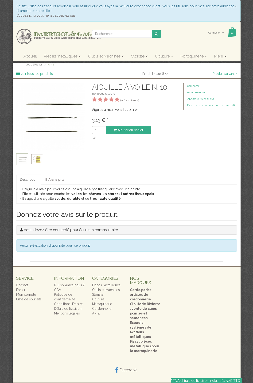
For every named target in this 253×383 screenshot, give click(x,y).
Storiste (139, 56)
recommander (196, 92)
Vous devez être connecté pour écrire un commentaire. (71, 230)
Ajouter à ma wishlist (200, 98)
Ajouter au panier (128, 130)
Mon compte (26, 294)
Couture (164, 56)
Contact (22, 285)
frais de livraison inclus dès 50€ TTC (212, 381)
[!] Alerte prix (54, 179)
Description (28, 179)
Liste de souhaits (29, 299)
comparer (193, 86)
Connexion (216, 32)
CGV (57, 290)
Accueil (30, 56)
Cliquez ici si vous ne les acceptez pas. (46, 15)
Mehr (220, 56)
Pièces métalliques (62, 56)
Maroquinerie (193, 56)
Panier (20, 290)
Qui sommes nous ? (69, 285)
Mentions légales (67, 313)
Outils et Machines (106, 56)
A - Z (96, 313)
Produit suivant (224, 74)
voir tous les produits (37, 74)
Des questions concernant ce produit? (211, 105)
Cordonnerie (101, 308)
